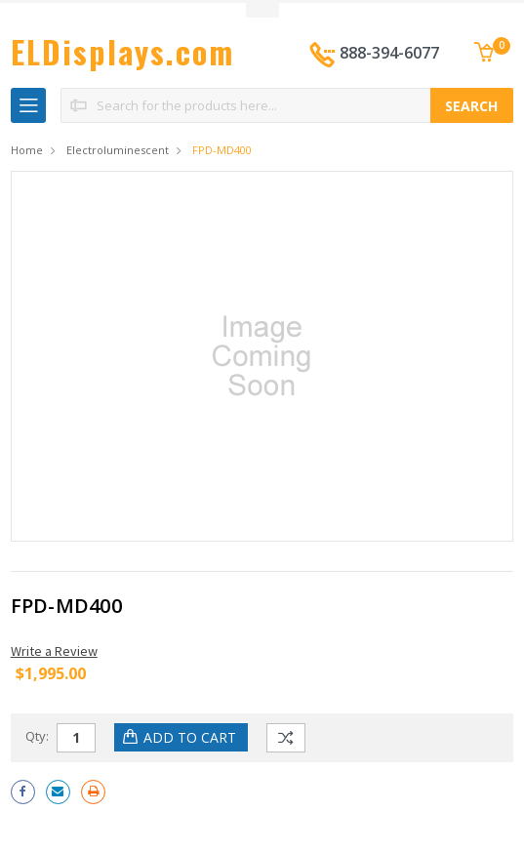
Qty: (37, 736)
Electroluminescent (117, 149)
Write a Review (54, 651)
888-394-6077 (389, 52)
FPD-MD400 (222, 149)
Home (27, 149)
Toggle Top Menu (262, 10)
